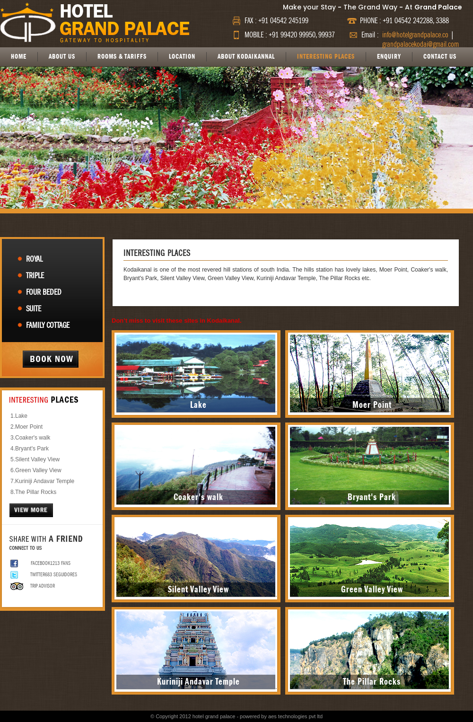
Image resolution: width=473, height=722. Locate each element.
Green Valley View (38, 470)
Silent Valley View (37, 459)
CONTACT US (439, 57)
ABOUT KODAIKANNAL (246, 57)
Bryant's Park (32, 448)
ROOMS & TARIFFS (122, 57)
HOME (18, 57)
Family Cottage (48, 325)
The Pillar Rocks (35, 492)
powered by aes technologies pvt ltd (281, 716)
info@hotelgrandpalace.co (415, 35)
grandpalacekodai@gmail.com (420, 44)
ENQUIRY (389, 57)
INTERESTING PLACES (326, 57)
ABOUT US (62, 57)
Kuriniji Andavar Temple (44, 481)
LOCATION (182, 57)
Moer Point (29, 426)
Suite (33, 309)
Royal (34, 259)
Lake (21, 416)
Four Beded (43, 292)
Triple (35, 276)
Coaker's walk (32, 437)
